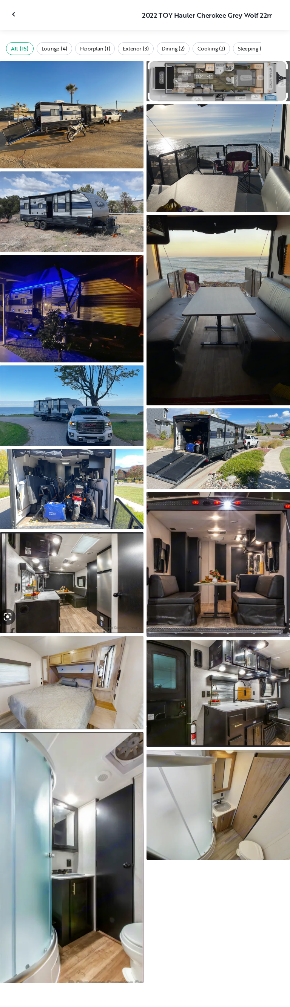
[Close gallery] (14, 14)
